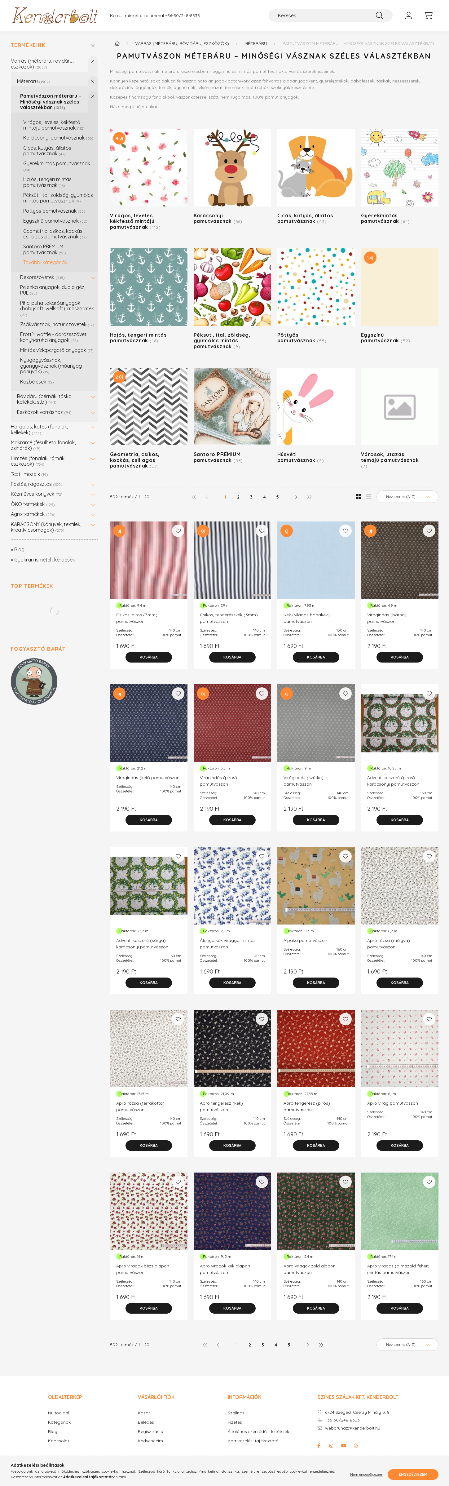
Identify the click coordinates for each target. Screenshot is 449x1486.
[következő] (296, 496)
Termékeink (28, 45)
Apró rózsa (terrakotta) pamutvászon (140, 1106)
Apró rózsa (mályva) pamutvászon (388, 944)
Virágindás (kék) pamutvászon (147, 777)
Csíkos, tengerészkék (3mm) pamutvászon (229, 618)
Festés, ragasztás (36, 484)
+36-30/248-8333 (182, 15)
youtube (343, 1445)
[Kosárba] (148, 657)
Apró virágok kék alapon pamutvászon (225, 1269)
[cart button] (428, 15)
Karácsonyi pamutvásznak (58, 138)
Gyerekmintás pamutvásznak (56, 166)
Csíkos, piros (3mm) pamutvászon (136, 618)
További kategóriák (45, 262)
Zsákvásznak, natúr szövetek (57, 324)
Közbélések (37, 382)
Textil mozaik (29, 474)
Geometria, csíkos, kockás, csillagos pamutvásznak (55, 234)
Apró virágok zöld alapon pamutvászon (310, 1269)
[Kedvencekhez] (178, 531)
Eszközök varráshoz (44, 412)
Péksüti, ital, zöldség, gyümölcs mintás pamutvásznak (58, 198)
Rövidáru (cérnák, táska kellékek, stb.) (44, 399)
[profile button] (409, 15)
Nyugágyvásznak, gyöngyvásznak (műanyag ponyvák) (51, 366)
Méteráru (33, 81)
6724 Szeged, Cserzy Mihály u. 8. (357, 1412)
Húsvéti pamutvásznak (300, 457)
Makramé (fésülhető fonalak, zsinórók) (43, 445)
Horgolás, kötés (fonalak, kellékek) (39, 429)
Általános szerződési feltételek (258, 1431)
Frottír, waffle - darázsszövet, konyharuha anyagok (53, 337)
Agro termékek (33, 514)
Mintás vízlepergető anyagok (57, 350)
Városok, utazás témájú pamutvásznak (390, 459)
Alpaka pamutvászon (305, 940)
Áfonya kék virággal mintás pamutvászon (228, 944)
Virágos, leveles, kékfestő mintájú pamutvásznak (54, 125)
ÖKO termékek (33, 504)
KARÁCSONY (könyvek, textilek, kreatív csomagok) (46, 527)
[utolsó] (309, 496)
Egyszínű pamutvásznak (55, 221)
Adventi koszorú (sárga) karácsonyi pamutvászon (142, 944)
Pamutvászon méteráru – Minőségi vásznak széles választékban (50, 101)
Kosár (144, 1413)
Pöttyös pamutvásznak (54, 211)
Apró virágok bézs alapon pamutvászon (142, 1269)
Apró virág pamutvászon (392, 1103)
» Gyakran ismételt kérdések (43, 560)
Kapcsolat (58, 1441)
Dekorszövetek (42, 277)
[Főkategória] (117, 43)
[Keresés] (331, 15)
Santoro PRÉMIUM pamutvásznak (44, 249)
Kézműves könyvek (37, 494)
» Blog (17, 549)
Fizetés (235, 1422)
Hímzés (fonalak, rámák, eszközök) (38, 461)
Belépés (146, 1422)
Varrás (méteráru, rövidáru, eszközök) (42, 63)
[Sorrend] (407, 496)
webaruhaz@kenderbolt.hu (352, 1428)
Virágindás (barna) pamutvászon (387, 618)
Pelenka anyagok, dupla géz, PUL (52, 290)
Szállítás (236, 1413)
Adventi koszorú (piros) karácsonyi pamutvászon (393, 781)
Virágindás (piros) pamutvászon (218, 781)
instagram (331, 1445)
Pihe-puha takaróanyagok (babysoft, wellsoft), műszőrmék (57, 308)
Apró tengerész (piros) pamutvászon (307, 1106)
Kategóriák (59, 1422)
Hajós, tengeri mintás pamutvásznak (47, 182)
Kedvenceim (150, 1441)
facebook (319, 1445)
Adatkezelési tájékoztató (253, 1441)
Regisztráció (150, 1431)
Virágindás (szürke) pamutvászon (304, 781)
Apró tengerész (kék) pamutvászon (221, 1106)
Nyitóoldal (58, 1413)
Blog (52, 1431)
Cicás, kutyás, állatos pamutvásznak (47, 151)
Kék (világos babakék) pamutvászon (307, 618)
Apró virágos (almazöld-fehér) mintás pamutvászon (398, 1269)
